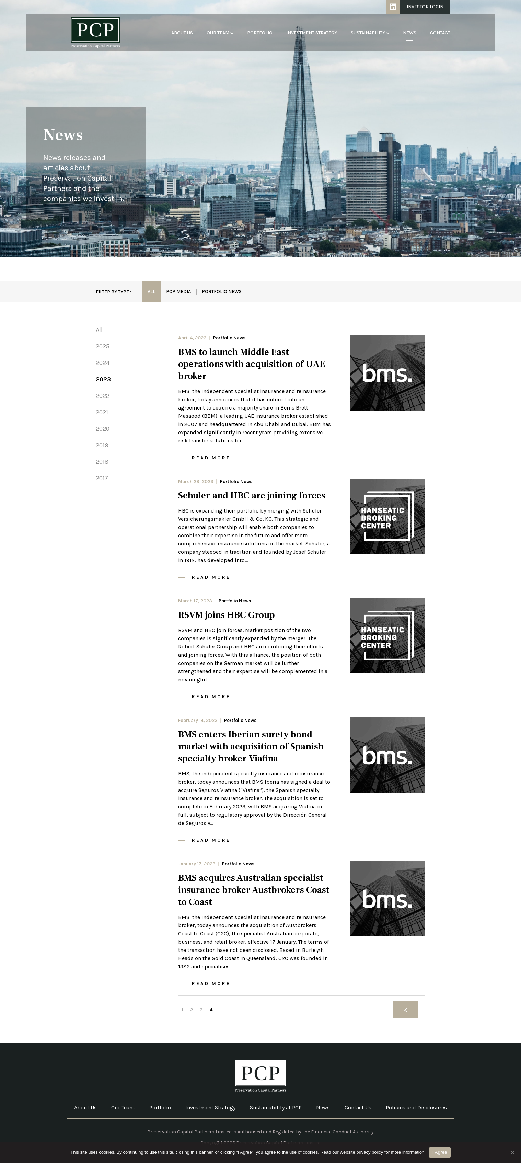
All (151, 292)
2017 (102, 478)
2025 (102, 346)
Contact (440, 33)
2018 (102, 461)
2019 (102, 445)
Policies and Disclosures (416, 1107)
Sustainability (370, 33)
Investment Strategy (311, 33)
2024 (102, 363)
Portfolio (260, 33)
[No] (512, 1152)
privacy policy (369, 1152)
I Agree (439, 1152)
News (409, 33)
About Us (182, 33)
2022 (102, 396)
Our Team (220, 33)
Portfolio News (222, 292)
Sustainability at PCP (276, 1107)
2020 (102, 429)
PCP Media (178, 292)
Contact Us (358, 1107)
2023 (103, 379)
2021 (102, 412)
